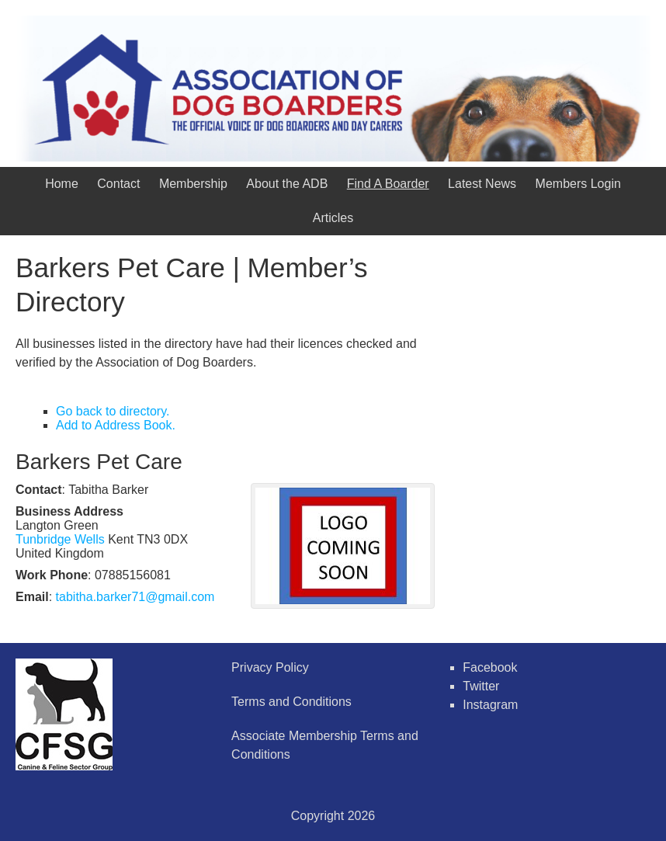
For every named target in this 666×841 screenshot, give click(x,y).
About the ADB (287, 183)
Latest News (482, 183)
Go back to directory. (112, 411)
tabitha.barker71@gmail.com (135, 596)
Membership (193, 183)
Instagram (490, 704)
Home (61, 183)
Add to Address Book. (115, 425)
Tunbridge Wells (60, 539)
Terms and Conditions (291, 701)
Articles (333, 217)
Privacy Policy (270, 667)
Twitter (481, 686)
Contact (118, 183)
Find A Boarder (388, 183)
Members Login (578, 183)
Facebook (490, 667)
